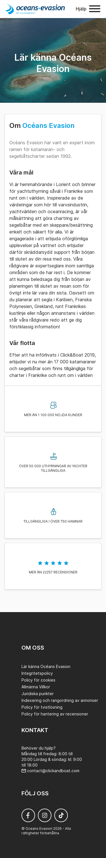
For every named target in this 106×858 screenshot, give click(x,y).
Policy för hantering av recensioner (54, 713)
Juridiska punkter (37, 693)
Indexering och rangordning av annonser (59, 700)
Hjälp (81, 9)
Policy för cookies (38, 680)
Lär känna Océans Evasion (45, 666)
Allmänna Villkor (35, 686)
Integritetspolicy (37, 673)
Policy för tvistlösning (41, 707)
